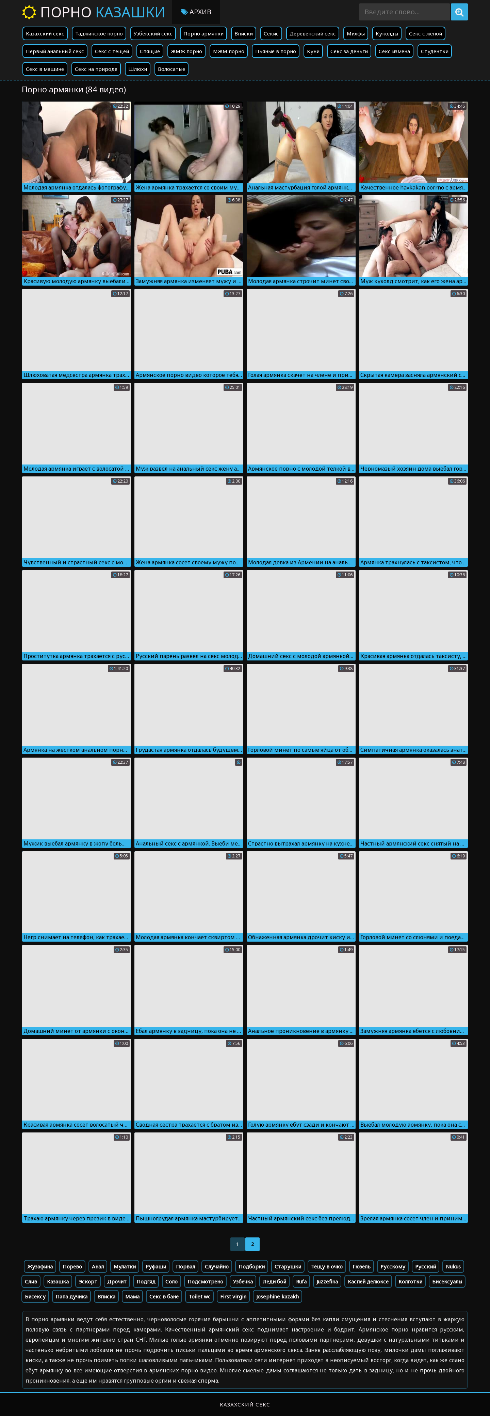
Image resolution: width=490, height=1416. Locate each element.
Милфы (356, 33)
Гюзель (362, 1266)
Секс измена (394, 51)
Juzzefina (327, 1281)
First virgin (233, 1296)
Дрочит (117, 1281)
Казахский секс (45, 33)
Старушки (288, 1266)
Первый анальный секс (55, 51)
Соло (171, 1281)
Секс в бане (164, 1296)
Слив (31, 1281)
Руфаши (156, 1266)
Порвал (185, 1266)
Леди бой (274, 1281)
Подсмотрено (205, 1281)
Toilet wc (199, 1296)
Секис (271, 33)
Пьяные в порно (275, 51)
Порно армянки (203, 33)
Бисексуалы (447, 1281)
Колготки (410, 1281)
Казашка (58, 1281)
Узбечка (243, 1281)
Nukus (453, 1266)
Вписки (243, 33)
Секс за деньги (349, 51)
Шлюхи (137, 68)
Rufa (301, 1281)
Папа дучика (71, 1296)
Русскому (392, 1266)
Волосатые (171, 68)
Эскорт (88, 1281)
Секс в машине (45, 68)
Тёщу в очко (327, 1266)
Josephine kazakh (277, 1296)
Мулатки (125, 1266)
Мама (132, 1296)
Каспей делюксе (368, 1281)
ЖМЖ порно (186, 51)
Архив (196, 11)
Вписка (106, 1296)
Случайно (217, 1266)
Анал (98, 1266)
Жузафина (40, 1266)
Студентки (434, 51)
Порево (72, 1266)
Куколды (387, 33)
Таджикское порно (99, 33)
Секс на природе (96, 68)
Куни (313, 51)
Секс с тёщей (112, 51)
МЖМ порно (228, 51)
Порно (93, 11)
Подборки (252, 1266)
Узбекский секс (153, 33)
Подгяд (146, 1281)
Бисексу (35, 1296)
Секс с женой (425, 33)
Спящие (150, 51)
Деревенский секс (313, 33)
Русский (425, 1266)
